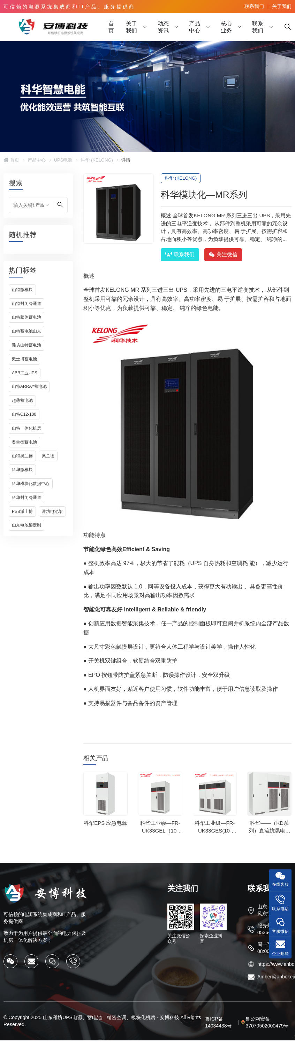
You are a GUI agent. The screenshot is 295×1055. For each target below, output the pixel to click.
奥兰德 (48, 455)
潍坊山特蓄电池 (26, 345)
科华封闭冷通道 (26, 497)
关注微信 (223, 254)
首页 (111, 27)
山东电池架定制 (26, 525)
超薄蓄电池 (22, 400)
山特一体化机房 (26, 428)
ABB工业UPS (24, 372)
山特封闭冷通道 (26, 303)
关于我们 (282, 6)
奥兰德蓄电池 (24, 442)
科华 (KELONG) (97, 160)
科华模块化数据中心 (31, 483)
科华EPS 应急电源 (105, 823)
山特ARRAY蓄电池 (29, 386)
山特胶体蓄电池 (26, 317)
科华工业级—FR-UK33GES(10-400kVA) (215, 831)
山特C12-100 (24, 414)
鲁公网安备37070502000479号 (266, 1022)
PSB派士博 (22, 511)
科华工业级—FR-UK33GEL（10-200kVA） (160, 831)
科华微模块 (22, 469)
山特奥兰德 (22, 455)
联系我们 (254, 6)
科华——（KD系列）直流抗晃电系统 (269, 831)
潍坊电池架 (52, 511)
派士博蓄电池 (24, 359)
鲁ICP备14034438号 (218, 1022)
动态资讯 (163, 27)
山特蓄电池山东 (26, 331)
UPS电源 (63, 160)
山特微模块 (22, 289)
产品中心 (194, 27)
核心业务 (226, 27)
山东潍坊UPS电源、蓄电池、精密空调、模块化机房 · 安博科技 (111, 1017)
